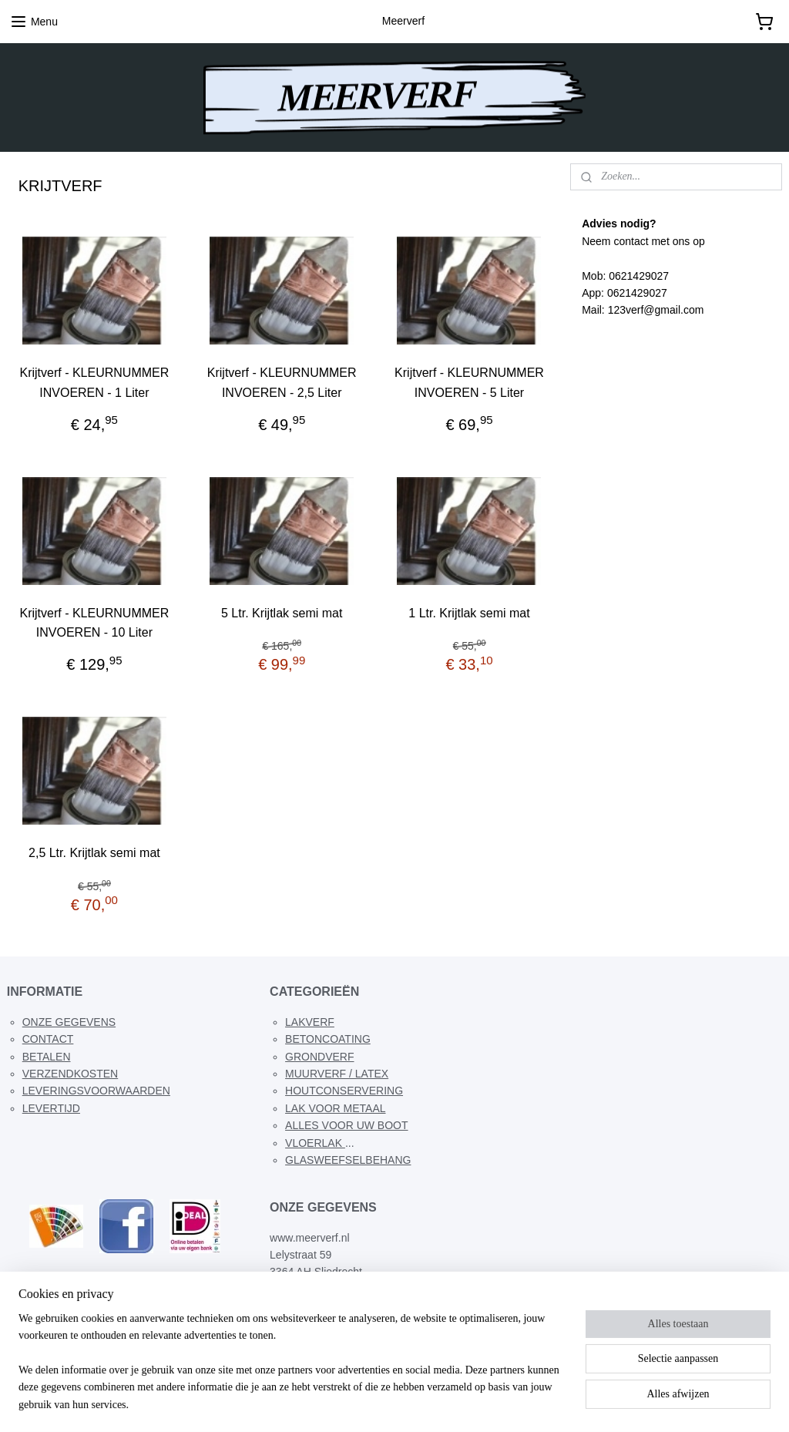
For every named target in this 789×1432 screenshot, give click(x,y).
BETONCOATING (328, 1039)
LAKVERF (309, 1022)
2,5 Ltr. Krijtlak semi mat (94, 853)
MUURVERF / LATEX (336, 1073)
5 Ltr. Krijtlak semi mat (281, 613)
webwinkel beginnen (416, 1403)
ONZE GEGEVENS (69, 1022)
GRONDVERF (319, 1056)
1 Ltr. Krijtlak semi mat (468, 613)
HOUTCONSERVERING (344, 1090)
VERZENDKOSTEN (70, 1073)
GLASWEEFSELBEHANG (348, 1160)
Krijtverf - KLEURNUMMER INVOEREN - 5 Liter (469, 383)
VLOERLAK (315, 1143)
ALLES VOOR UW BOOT (346, 1125)
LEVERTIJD (51, 1108)
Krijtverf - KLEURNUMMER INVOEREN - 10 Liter (95, 623)
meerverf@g (316, 1306)
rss (365, 1403)
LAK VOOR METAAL (335, 1108)
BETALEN (46, 1056)
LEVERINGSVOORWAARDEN (96, 1090)
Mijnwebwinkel (535, 1403)
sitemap (338, 1403)
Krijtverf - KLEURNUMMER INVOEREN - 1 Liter (95, 383)
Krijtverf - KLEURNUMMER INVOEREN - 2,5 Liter (282, 383)
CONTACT (48, 1039)
